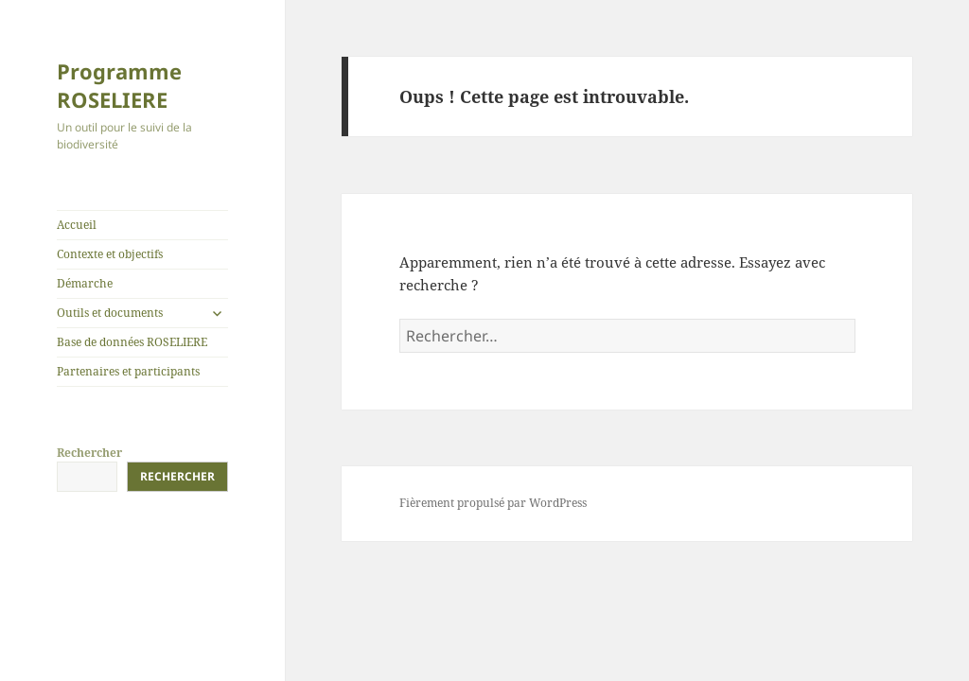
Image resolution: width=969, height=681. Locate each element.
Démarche (85, 283)
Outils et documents (110, 313)
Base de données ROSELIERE (132, 342)
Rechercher (89, 453)
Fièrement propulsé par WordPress (493, 503)
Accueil (77, 225)
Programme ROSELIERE (119, 85)
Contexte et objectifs (110, 254)
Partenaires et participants (128, 371)
